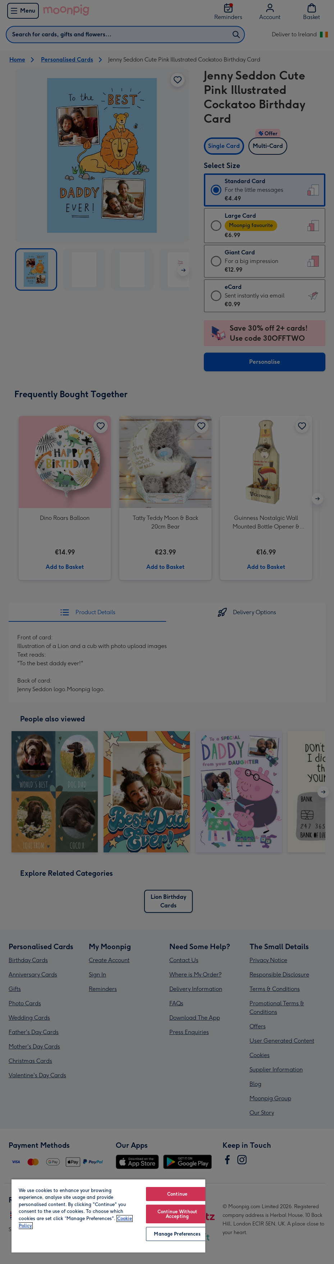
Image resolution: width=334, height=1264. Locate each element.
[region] (108, 1215)
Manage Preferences (177, 1234)
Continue (177, 1194)
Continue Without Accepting (177, 1214)
